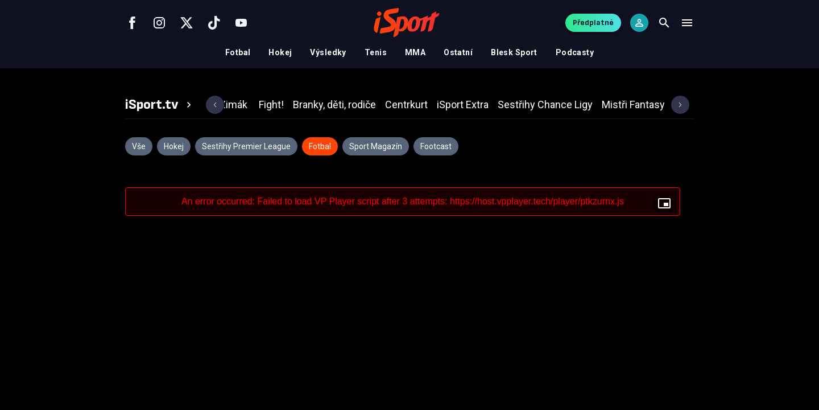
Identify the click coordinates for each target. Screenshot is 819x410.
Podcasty (575, 52)
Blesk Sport (514, 52)
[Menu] (687, 23)
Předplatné (593, 22)
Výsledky (328, 52)
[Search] (664, 23)
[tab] (160, 104)
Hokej (280, 52)
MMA (415, 52)
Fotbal (238, 52)
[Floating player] (664, 203)
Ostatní (458, 52)
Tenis (376, 52)
